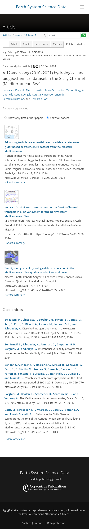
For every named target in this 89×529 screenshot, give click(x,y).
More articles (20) (16, 439)
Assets (26, 44)
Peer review (41, 44)
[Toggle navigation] (81, 7)
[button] (45, 35)
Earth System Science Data (41, 7)
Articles (7, 35)
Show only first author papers (24, 117)
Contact (26, 523)
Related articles (75, 44)
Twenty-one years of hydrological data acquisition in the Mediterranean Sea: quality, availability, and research (40, 270)
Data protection (56, 523)
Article (14, 44)
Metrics (57, 44)
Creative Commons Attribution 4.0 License (46, 514)
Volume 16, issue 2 (25, 35)
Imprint (39, 523)
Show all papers (58, 117)
